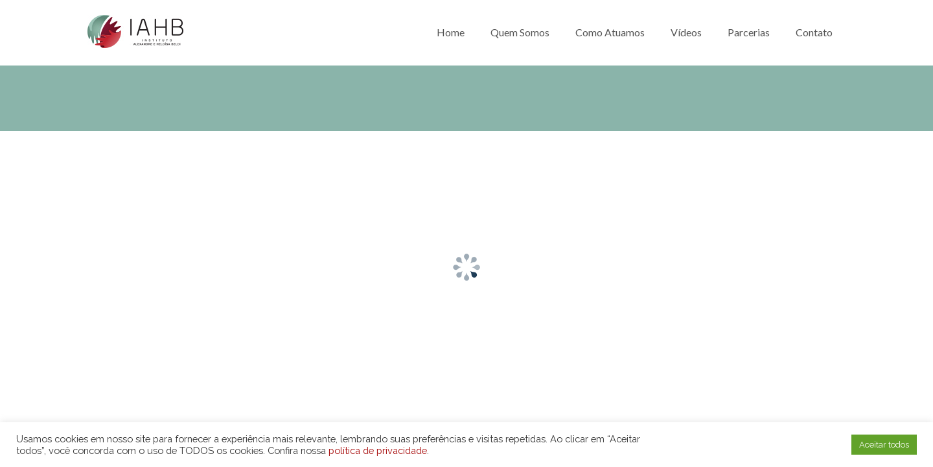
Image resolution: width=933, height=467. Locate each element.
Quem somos (519, 32)
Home (451, 32)
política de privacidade (377, 450)
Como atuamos (610, 32)
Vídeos (686, 32)
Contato (814, 32)
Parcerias (749, 32)
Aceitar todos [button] (884, 444)
